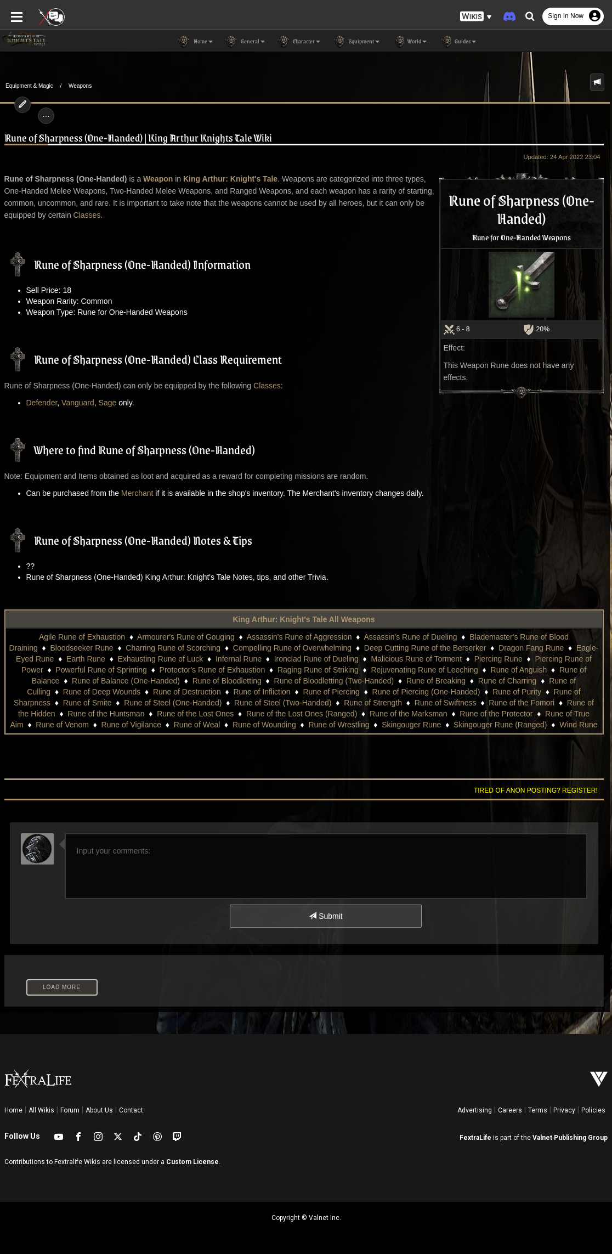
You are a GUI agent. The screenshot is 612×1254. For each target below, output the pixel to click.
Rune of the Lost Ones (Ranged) (301, 713)
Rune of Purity (516, 691)
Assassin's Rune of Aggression (299, 636)
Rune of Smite (87, 702)
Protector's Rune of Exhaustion (212, 669)
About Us (99, 1110)
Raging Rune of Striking (318, 669)
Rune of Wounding (264, 724)
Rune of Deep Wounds (101, 691)
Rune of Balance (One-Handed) (126, 680)
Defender (42, 402)
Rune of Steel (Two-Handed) (282, 702)
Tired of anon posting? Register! (536, 790)
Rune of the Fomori (521, 702)
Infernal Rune (239, 658)
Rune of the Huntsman (105, 713)
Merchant (137, 493)
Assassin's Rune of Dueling (410, 636)
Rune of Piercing (331, 691)
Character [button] (298, 41)
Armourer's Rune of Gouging (186, 636)
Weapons (80, 86)
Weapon (158, 178)
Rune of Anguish (519, 669)
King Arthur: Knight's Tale (230, 178)
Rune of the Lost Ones (195, 713)
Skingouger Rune (411, 724)
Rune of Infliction (261, 691)
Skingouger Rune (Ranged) (500, 724)
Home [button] (195, 41)
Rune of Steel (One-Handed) (173, 702)
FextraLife (475, 1138)
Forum (70, 1110)
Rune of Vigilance (131, 724)
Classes (87, 215)
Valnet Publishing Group (570, 1138)
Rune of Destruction (187, 691)
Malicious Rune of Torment (416, 658)
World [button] (408, 41)
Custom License (192, 1162)
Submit (325, 916)
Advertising (474, 1110)
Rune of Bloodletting (227, 680)
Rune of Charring (507, 680)
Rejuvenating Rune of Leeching (424, 669)
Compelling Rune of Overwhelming (292, 647)
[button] (476, 16)
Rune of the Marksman (408, 713)
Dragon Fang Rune (531, 647)
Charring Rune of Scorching (173, 647)
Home (13, 1110)
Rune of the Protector (496, 713)
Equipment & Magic (29, 86)
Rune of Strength (373, 702)
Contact (131, 1110)
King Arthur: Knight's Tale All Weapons (304, 619)
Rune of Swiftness (446, 702)
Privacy (564, 1110)
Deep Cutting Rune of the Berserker (425, 647)
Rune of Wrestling (338, 724)
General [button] (244, 41)
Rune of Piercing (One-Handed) (426, 691)
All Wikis (41, 1110)
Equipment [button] (355, 41)
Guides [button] (457, 41)
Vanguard (77, 402)
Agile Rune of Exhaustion (82, 636)
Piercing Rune (498, 658)
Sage (108, 402)
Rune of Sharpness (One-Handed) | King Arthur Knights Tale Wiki (138, 137)
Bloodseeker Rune (81, 647)
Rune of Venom (62, 724)
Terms (537, 1110)
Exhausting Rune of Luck (160, 658)
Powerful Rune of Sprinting (101, 669)
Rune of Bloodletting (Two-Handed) (334, 680)
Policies (593, 1110)
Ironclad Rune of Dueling (316, 658)
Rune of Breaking (436, 680)
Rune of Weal (197, 724)
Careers (510, 1110)
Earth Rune (85, 658)
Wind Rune (578, 724)
